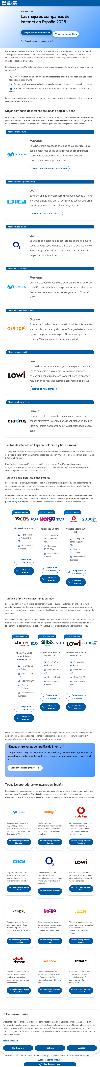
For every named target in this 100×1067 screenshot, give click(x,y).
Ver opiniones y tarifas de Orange (50, 842)
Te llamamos (49, 1064)
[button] (37, 41)
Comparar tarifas (23, 571)
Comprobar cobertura (23, 560)
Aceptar (81, 1048)
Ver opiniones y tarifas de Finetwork (81, 990)
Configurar (18, 1048)
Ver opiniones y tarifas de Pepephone (19, 990)
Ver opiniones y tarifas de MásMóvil (19, 941)
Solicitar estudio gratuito (25, 767)
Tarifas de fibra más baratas (46, 213)
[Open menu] (91, 3)
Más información (10, 1040)
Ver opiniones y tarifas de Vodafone (81, 842)
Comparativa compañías (36, 32)
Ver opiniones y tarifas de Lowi (81, 888)
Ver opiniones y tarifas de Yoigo (50, 941)
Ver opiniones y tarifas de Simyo (50, 990)
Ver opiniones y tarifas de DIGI (19, 888)
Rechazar (50, 1048)
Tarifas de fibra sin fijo (43, 389)
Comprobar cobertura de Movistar (50, 168)
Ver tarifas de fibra (66, 34)
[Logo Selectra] (10, 3)
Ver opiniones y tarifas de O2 (50, 891)
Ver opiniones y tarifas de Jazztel (81, 941)
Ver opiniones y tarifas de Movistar (19, 842)
